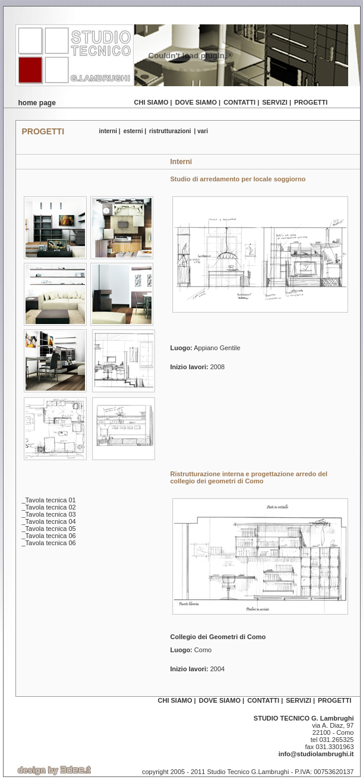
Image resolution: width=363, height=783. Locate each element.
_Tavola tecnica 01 (49, 500)
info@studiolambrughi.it (316, 753)
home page (37, 103)
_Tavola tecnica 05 (49, 528)
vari (202, 131)
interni (108, 131)
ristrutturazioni (170, 131)
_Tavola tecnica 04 (49, 521)
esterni (133, 131)
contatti (239, 102)
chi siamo (151, 102)
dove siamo (196, 102)
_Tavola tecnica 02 (49, 507)
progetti (310, 102)
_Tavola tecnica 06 (49, 535)
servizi (275, 102)
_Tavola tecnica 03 (49, 514)
